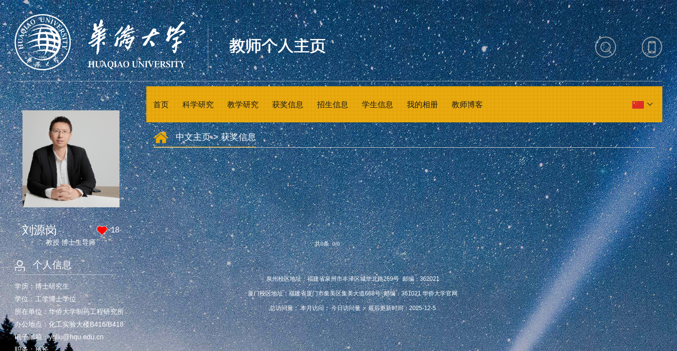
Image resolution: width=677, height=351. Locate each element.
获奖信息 (287, 104)
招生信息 (332, 104)
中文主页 (193, 137)
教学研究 (243, 104)
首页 (161, 104)
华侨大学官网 (440, 293)
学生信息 (377, 104)
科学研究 (198, 104)
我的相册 (422, 104)
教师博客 (467, 104)
